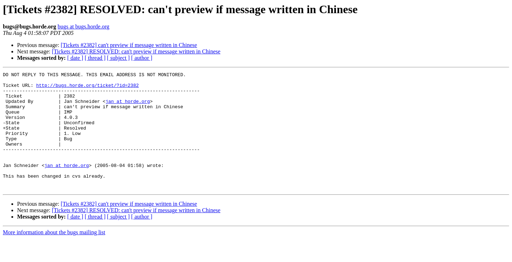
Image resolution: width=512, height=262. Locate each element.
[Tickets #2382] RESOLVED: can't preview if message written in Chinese (136, 51)
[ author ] (142, 58)
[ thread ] (95, 58)
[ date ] (75, 58)
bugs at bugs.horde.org (83, 26)
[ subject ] (118, 58)
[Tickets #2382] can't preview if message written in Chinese (129, 45)
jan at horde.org (128, 107)
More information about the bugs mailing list (54, 256)
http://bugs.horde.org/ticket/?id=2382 (87, 88)
